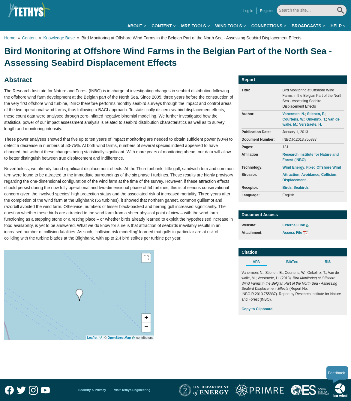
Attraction (291, 175)
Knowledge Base (59, 37)
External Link (294, 225)
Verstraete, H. (310, 124)
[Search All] (312, 10)
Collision (328, 175)
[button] (146, 318)
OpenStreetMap (119, 337)
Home (9, 37)
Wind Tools (228, 25)
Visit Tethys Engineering (132, 390)
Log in (248, 11)
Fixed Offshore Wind (323, 167)
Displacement (294, 180)
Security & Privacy (92, 390)
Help (336, 25)
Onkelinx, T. (316, 119)
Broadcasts (306, 25)
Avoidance (310, 175)
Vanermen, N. (294, 114)
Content (162, 25)
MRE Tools (193, 25)
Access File (292, 233)
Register (267, 11)
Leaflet (92, 337)
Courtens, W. (293, 119)
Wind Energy (293, 167)
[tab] (259, 262)
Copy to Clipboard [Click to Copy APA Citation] (257, 309)
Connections (266, 25)
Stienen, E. (316, 114)
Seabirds (301, 187)
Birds (287, 187)
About (134, 25)
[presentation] (79, 295)
